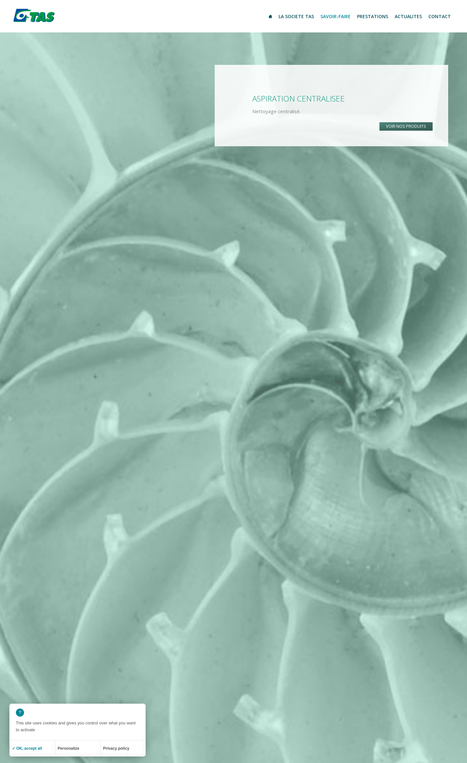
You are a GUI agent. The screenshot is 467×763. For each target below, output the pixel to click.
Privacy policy (116, 748)
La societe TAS (296, 16)
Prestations (372, 16)
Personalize (68, 748)
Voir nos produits (406, 126)
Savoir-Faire (335, 16)
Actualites (408, 16)
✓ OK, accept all (27, 748)
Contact (439, 16)
